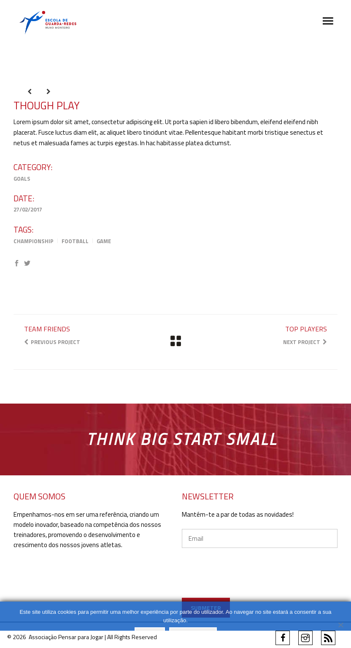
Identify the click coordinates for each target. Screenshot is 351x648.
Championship (34, 241)
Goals (22, 178)
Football (75, 241)
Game (104, 241)
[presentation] (260, 585)
